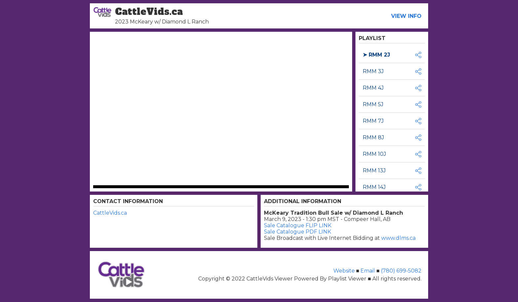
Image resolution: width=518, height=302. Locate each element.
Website (344, 271)
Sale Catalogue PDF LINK (297, 232)
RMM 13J (374, 170)
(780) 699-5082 (401, 271)
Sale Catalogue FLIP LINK (297, 225)
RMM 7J (373, 121)
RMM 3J (373, 71)
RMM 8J (373, 137)
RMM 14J (374, 187)
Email (367, 271)
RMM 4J (373, 88)
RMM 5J (373, 104)
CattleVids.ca (110, 213)
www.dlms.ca (398, 238)
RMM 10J (374, 154)
